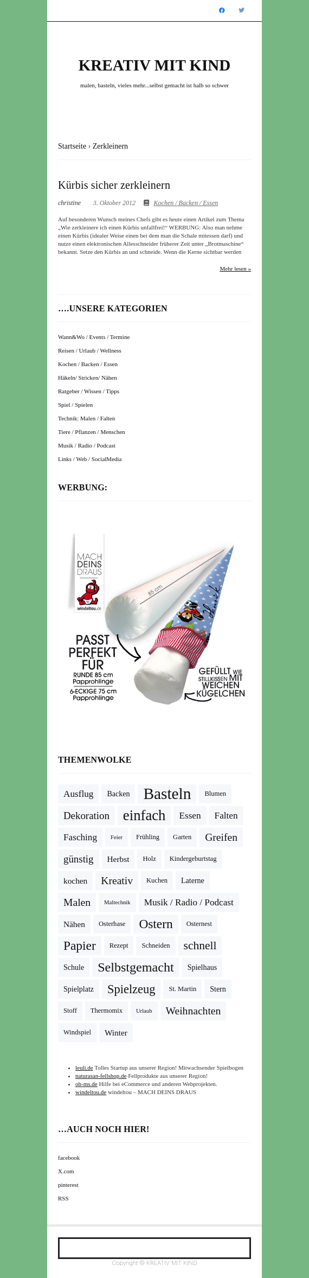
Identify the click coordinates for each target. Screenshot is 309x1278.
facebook (69, 1157)
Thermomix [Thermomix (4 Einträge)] (107, 1010)
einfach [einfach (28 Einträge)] (144, 815)
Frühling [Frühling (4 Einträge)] (147, 837)
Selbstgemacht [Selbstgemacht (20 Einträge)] (136, 967)
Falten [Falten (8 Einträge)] (226, 815)
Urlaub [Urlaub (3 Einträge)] (144, 1011)
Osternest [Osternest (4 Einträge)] (199, 924)
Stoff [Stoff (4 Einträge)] (70, 1010)
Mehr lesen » (235, 268)
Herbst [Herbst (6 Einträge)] (118, 859)
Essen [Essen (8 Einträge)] (190, 815)
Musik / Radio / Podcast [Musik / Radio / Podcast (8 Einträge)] (189, 902)
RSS (63, 1198)
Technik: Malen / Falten (86, 418)
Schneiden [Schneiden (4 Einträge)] (155, 945)
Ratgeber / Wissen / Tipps (88, 391)
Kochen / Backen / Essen (186, 203)
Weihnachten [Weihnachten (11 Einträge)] (193, 1011)
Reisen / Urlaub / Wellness (89, 350)
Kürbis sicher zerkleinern (114, 185)
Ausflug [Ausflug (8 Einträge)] (78, 794)
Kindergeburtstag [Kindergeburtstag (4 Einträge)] (193, 858)
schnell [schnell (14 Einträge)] (200, 945)
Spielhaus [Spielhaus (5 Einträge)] (202, 967)
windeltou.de (90, 1092)
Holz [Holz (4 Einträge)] (149, 858)
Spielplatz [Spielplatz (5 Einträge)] (78, 989)
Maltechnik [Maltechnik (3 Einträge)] (117, 902)
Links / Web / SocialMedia (89, 459)
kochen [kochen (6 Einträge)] (75, 880)
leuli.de (84, 1067)
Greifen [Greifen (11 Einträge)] (221, 837)
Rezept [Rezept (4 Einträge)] (119, 945)
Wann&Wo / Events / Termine (94, 337)
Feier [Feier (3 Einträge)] (117, 837)
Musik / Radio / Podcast (86, 445)
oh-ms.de (86, 1084)
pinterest (68, 1184)
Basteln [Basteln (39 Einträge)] (167, 793)
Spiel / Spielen (75, 404)
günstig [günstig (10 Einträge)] (78, 859)
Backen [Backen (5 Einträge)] (118, 794)
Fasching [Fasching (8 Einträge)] (80, 837)
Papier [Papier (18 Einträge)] (79, 945)
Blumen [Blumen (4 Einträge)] (215, 793)
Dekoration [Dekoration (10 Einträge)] (86, 815)
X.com (66, 1171)
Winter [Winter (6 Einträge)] (116, 1032)
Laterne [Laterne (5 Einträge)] (192, 881)
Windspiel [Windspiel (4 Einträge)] (77, 1032)
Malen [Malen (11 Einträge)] (77, 902)
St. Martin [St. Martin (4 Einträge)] (182, 989)
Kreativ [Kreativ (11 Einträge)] (117, 880)
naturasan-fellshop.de (100, 1075)
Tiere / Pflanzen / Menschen (91, 432)
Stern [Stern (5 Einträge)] (218, 989)
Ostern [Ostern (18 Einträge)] (155, 924)
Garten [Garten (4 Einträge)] (182, 837)
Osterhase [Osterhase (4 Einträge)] (112, 924)
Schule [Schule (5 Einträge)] (73, 967)
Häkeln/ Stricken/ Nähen (87, 377)
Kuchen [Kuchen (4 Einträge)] (157, 880)
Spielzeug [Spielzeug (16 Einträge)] (131, 989)
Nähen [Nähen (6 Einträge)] (74, 924)
